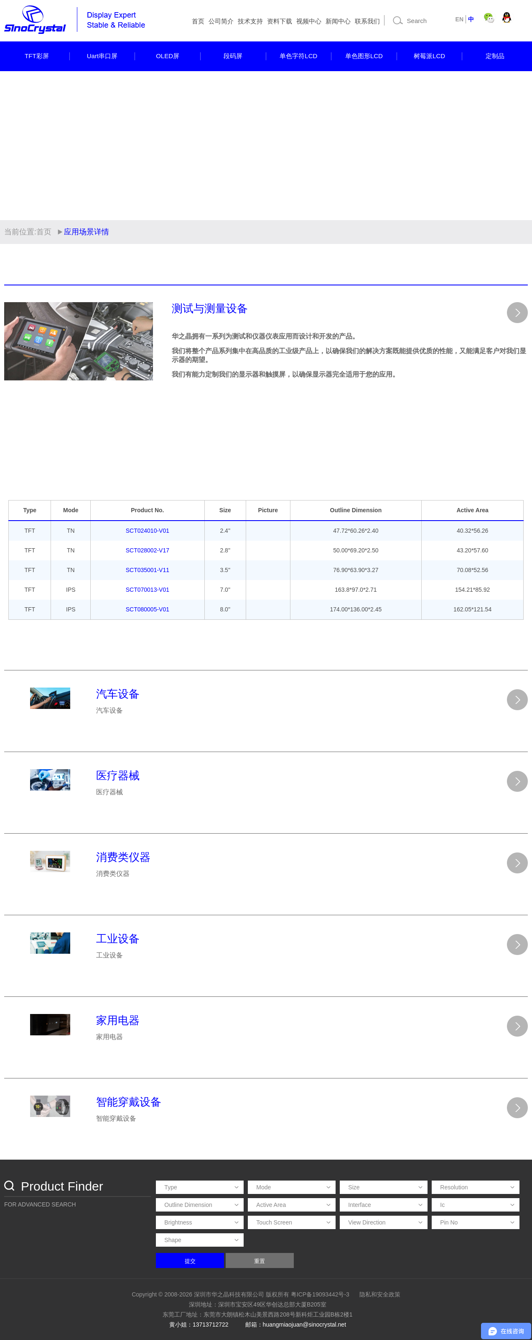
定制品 (495, 55)
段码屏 (233, 55)
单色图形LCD (364, 55)
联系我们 (367, 21)
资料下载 (279, 21)
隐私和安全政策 (379, 1294)
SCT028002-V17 (147, 550)
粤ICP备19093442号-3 (320, 1294)
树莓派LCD (429, 55)
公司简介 (221, 21)
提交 (190, 1261)
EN (459, 19)
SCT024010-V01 (147, 530)
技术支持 (250, 21)
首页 (198, 21)
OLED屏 (167, 55)
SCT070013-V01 (147, 589)
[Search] (419, 20)
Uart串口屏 (102, 55)
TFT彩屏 (37, 55)
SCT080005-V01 (147, 609)
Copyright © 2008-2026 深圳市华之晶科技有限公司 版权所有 (210, 1294)
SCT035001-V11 (147, 570)
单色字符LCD (298, 55)
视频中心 (308, 21)
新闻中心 (338, 21)
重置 (259, 1261)
